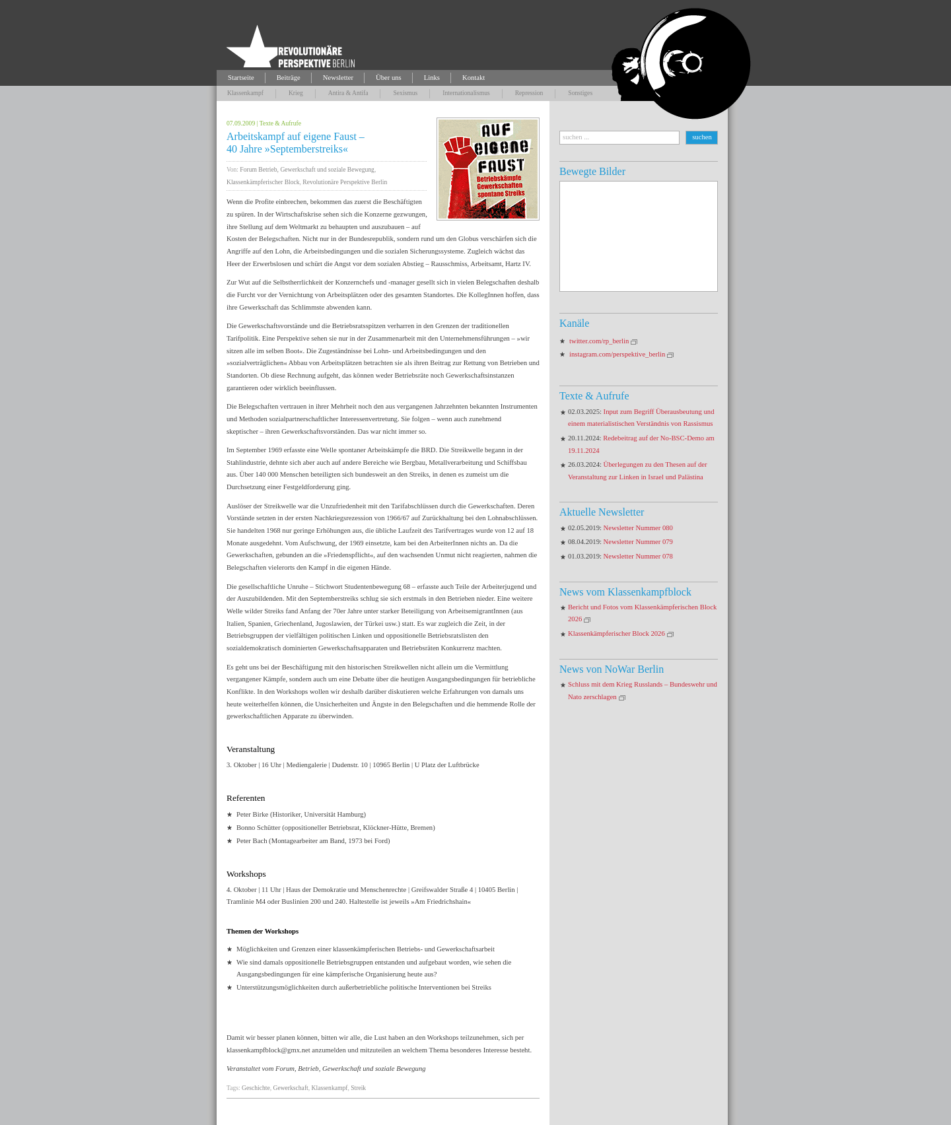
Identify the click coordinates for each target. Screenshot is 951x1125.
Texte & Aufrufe (280, 123)
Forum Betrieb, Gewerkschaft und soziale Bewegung (307, 169)
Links (432, 77)
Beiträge (288, 77)
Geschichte (256, 1087)
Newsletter (338, 77)
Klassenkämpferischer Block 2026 (616, 633)
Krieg (296, 92)
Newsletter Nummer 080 (638, 527)
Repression (529, 92)
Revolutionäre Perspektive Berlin (344, 182)
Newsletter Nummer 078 (638, 556)
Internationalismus (465, 92)
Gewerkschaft (290, 1087)
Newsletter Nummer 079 (638, 541)
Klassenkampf (245, 92)
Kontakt (473, 77)
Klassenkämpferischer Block (263, 182)
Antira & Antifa (348, 92)
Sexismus (405, 92)
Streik (358, 1087)
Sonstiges (580, 92)
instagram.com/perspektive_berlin (617, 354)
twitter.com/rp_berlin (599, 341)
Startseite (241, 77)
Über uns (389, 77)
